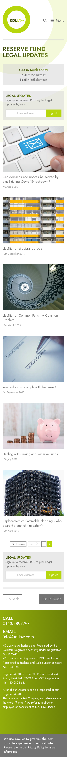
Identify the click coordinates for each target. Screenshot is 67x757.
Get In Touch (51, 599)
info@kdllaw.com (37, 80)
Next (33, 544)
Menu (57, 20)
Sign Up (53, 113)
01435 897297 (37, 75)
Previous (18, 544)
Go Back (12, 599)
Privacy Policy (36, 747)
